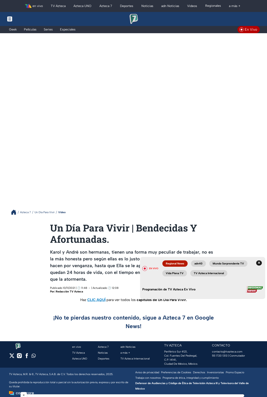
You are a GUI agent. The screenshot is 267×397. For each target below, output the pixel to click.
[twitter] (12, 357)
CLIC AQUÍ (96, 300)
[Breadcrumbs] (15, 212)
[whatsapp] (33, 357)
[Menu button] (25, 19)
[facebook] (27, 357)
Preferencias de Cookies (176, 372)
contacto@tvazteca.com (227, 351)
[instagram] (19, 357)
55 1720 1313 (219, 355)
